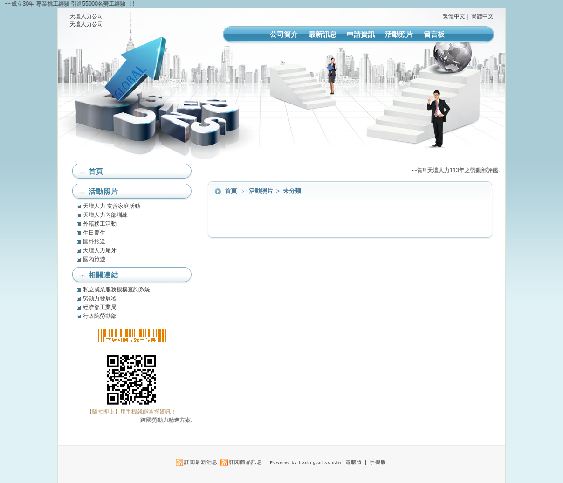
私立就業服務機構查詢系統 (116, 289)
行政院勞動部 (100, 316)
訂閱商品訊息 (245, 462)
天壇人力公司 (86, 16)
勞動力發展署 (100, 298)
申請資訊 (361, 34)
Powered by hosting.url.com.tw (306, 462)
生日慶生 (94, 232)
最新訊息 (322, 34)
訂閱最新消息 (201, 462)
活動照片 (399, 34)
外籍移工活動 (100, 224)
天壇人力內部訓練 (105, 215)
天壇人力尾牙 (100, 250)
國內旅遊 (94, 259)
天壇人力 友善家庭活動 (111, 206)
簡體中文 (482, 16)
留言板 (434, 34)
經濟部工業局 (100, 307)
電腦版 (353, 462)
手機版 (378, 462)
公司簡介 (284, 34)
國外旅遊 (94, 241)
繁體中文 (454, 16)
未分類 (292, 190)
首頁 (231, 190)
